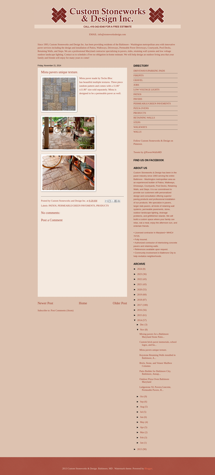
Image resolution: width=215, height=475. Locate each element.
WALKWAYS (140, 127)
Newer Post (45, 303)
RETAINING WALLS (144, 117)
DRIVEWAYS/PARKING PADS (149, 70)
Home (83, 303)
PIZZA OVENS (141, 108)
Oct (142, 396)
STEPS (137, 122)
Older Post (120, 303)
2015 (140, 315)
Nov (142, 329)
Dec (142, 324)
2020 (140, 289)
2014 (140, 320)
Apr (142, 427)
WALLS (138, 131)
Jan (142, 442)
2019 (140, 294)
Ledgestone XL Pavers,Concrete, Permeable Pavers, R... (155, 388)
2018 (140, 299)
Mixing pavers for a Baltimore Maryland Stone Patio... (154, 335)
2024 (140, 269)
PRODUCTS (102, 205)
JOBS (136, 85)
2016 (140, 310)
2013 (140, 449)
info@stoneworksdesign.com (112, 34)
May (142, 422)
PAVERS (138, 99)
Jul (141, 412)
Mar (142, 432)
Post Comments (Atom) (62, 310)
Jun (142, 417)
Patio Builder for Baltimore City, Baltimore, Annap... (155, 372)
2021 (140, 284)
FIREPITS (139, 75)
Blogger (148, 468)
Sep (142, 401)
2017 (140, 305)
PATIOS (53, 205)
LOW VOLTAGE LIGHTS (147, 89)
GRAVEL (138, 80)
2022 (140, 279)
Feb (142, 437)
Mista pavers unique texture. (153, 350)
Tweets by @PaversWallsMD (148, 152)
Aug (142, 406)
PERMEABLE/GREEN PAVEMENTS (76, 205)
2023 (140, 274)
